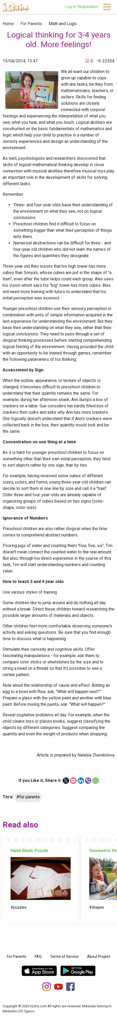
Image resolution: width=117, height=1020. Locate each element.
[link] (8, 23)
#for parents (28, 796)
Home (8, 23)
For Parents (31, 23)
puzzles (19, 907)
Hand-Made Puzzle (29, 850)
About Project (98, 956)
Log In (70, 6)
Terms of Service (64, 956)
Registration (87, 6)
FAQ (38, 956)
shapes (98, 907)
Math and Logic (63, 23)
